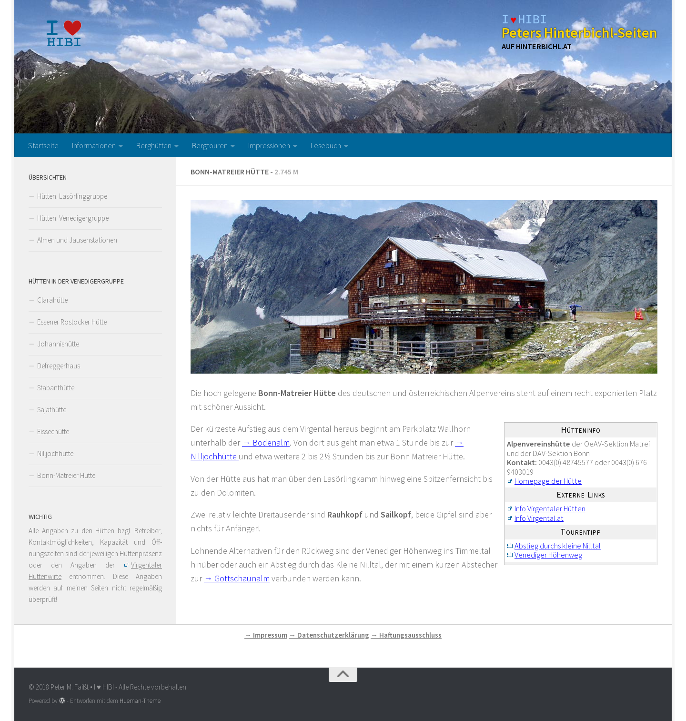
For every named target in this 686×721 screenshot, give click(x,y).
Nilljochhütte (55, 453)
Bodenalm (271, 442)
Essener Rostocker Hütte (72, 321)
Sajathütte (51, 409)
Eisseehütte (53, 431)
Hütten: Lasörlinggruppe (72, 196)
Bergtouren (210, 145)
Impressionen (269, 145)
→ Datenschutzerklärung (329, 635)
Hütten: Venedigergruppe (73, 218)
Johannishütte (58, 343)
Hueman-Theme (140, 701)
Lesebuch (326, 145)
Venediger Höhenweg (548, 554)
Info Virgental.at (539, 518)
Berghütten (154, 145)
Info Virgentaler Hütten (549, 508)
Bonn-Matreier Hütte (66, 475)
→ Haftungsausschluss (406, 635)
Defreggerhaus (58, 365)
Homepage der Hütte (548, 481)
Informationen (94, 145)
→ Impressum (265, 635)
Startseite (43, 145)
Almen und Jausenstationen (77, 239)
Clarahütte (52, 300)
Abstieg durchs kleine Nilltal (557, 545)
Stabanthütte (55, 387)
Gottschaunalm (242, 578)
